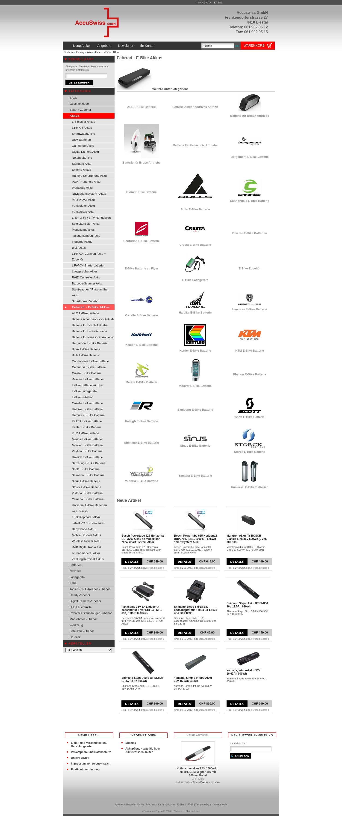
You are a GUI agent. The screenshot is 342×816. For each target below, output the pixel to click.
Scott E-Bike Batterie (86, 469)
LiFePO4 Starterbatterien (88, 265)
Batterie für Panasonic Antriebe (92, 337)
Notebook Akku (82, 157)
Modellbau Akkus (83, 229)
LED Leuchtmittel (81, 607)
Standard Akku (81, 163)
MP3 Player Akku (83, 199)
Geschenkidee (79, 103)
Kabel (73, 583)
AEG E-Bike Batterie (85, 313)
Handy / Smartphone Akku (89, 175)
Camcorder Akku (83, 145)
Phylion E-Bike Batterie (87, 451)
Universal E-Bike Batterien (89, 505)
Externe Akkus (81, 169)
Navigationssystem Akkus (89, 193)
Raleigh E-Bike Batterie (87, 457)
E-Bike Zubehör (82, 397)
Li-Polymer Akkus (83, 121)
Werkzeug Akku (82, 187)
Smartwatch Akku (83, 133)
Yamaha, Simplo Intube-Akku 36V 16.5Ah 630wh (193, 679)
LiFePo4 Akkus (82, 127)
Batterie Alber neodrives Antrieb (93, 319)
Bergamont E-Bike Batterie (89, 343)
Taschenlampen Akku (86, 235)
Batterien (76, 565)
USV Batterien (81, 139)
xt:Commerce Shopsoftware (185, 811)
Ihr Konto (204, 2)
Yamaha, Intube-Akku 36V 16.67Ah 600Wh (243, 672)
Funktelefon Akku (83, 205)
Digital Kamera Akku (85, 151)
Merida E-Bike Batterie (87, 439)
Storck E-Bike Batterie (86, 487)
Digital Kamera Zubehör (85, 601)
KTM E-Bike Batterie (85, 433)
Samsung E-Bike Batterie (88, 463)
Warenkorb (254, 45)
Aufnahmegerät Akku (86, 553)
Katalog (80, 52)
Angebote (104, 46)
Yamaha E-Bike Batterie (88, 499)
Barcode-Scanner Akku (87, 283)
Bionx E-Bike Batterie (86, 349)
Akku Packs (80, 511)
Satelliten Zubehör (82, 631)
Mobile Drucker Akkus (86, 535)
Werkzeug (76, 625)
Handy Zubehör (80, 595)
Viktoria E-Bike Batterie (87, 493)
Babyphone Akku (83, 529)
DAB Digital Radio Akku (87, 547)
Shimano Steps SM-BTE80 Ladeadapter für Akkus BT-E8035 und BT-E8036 (195, 610)
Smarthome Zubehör (85, 301)
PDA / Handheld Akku (86, 181)
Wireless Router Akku (86, 541)
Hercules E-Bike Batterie (88, 415)
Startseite (69, 52)
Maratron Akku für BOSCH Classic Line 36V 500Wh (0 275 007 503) (247, 539)
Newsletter (125, 46)
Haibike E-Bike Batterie (87, 409)
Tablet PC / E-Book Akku (88, 523)
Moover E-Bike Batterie (87, 445)
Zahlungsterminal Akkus (88, 559)
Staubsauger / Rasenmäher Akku (90, 292)
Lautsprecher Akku (84, 271)
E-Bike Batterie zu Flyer (87, 385)
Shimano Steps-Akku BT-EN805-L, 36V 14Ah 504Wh (142, 679)
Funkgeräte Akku (83, 211)
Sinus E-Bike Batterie (86, 481)
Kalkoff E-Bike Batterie (87, 421)
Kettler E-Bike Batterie (86, 427)
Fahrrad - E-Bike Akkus (107, 52)
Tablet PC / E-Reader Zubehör (90, 589)
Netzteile (75, 571)
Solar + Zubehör (80, 109)
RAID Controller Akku (86, 277)
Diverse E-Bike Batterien (88, 379)
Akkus (89, 52)
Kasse (218, 2)
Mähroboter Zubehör (83, 619)
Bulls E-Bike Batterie (85, 355)
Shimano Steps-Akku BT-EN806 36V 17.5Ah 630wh (247, 605)
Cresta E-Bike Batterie (87, 373)
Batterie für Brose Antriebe (89, 331)
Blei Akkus (79, 247)
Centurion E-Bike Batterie (89, 367)
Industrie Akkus (82, 241)
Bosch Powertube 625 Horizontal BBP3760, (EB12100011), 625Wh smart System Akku (195, 539)
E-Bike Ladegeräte (84, 391)
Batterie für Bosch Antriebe (90, 325)
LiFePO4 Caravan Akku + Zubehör (89, 256)
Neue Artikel (81, 46)
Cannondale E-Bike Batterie (90, 361)
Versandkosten (154, 568)
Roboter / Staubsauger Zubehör (91, 613)
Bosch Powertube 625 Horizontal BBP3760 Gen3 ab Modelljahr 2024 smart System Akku (143, 539)
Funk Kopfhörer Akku (86, 517)
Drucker (75, 637)
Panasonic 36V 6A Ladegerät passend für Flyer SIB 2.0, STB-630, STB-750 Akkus (141, 610)
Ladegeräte (77, 577)
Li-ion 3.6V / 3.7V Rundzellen (91, 217)
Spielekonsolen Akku (86, 223)
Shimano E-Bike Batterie (88, 475)
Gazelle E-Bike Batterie (87, 403)
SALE (73, 97)
